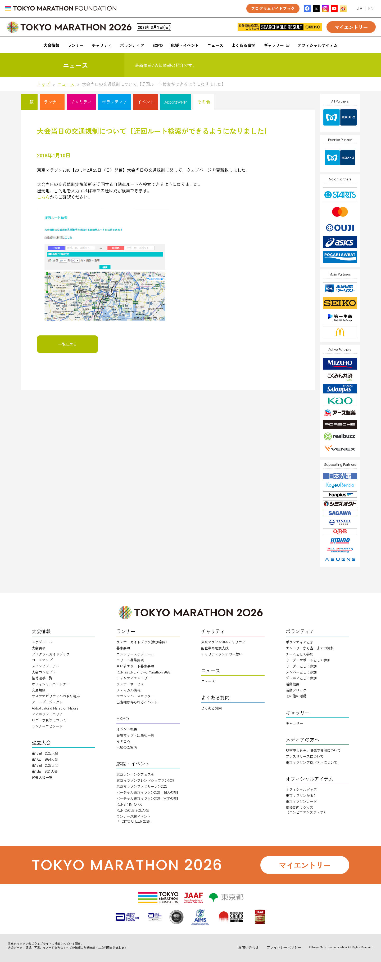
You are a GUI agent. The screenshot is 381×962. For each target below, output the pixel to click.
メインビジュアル (45, 665)
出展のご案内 (126, 747)
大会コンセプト (44, 672)
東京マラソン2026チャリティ (223, 641)
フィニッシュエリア (47, 713)
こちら (43, 197)
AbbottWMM (175, 102)
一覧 (29, 102)
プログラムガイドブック (51, 654)
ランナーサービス (130, 683)
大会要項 (39, 647)
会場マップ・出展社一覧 (135, 735)
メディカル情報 (128, 690)
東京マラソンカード (301, 801)
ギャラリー (294, 723)
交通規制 (39, 690)
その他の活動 (296, 695)
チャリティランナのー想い (221, 654)
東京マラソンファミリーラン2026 (141, 786)
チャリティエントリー (133, 677)
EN (371, 8)
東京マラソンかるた (301, 795)
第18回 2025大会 (45, 753)
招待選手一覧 (42, 677)
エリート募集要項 (130, 659)
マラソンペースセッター (135, 695)
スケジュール (42, 641)
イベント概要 (126, 729)
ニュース (65, 84)
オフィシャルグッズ (301, 789)
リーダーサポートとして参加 (308, 659)
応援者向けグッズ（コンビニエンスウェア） (306, 810)
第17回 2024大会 (45, 759)
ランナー (52, 102)
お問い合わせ (248, 947)
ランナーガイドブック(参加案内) (141, 641)
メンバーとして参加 (301, 672)
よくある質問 (211, 708)
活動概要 (293, 683)
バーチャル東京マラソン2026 (148, 792)
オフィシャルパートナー (51, 683)
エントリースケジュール (135, 654)
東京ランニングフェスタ (135, 774)
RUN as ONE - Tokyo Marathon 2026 (143, 672)
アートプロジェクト (47, 701)
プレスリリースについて (305, 756)
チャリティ (81, 102)
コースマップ (42, 659)
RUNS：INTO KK (129, 804)
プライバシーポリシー (284, 947)
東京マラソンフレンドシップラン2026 (145, 780)
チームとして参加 (299, 654)
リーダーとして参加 (301, 665)
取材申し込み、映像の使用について (313, 750)
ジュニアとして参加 (301, 677)
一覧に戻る (67, 344)
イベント (145, 102)
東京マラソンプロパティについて (311, 762)
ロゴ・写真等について (49, 719)
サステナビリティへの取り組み (56, 695)
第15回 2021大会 (45, 771)
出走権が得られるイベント (137, 701)
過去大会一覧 (42, 777)
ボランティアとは (299, 641)
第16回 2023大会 (45, 765)
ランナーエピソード (47, 726)
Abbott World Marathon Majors (55, 708)
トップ (43, 84)
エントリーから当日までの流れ (310, 647)
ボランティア (114, 102)
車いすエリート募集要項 (135, 665)
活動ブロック (296, 690)
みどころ (123, 741)
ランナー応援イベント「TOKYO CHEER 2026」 (134, 819)
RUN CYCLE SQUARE (132, 810)
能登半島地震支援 (215, 647)
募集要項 (123, 647)
